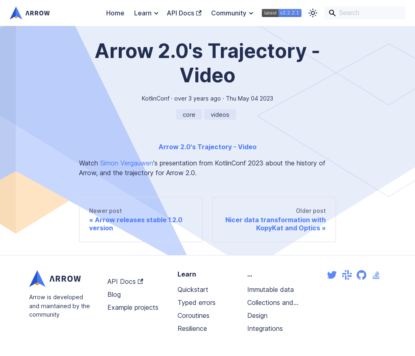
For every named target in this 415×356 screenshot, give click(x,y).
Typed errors (197, 302)
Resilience (192, 328)
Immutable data (270, 289)
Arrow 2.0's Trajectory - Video (207, 147)
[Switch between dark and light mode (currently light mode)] (312, 12)
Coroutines (194, 315)
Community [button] (228, 13)
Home (115, 13)
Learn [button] (143, 13)
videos (220, 114)
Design (257, 315)
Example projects (132, 307)
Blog (114, 294)
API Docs (184, 13)
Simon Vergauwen (126, 163)
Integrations (265, 328)
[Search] (364, 12)
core (189, 114)
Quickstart (193, 289)
